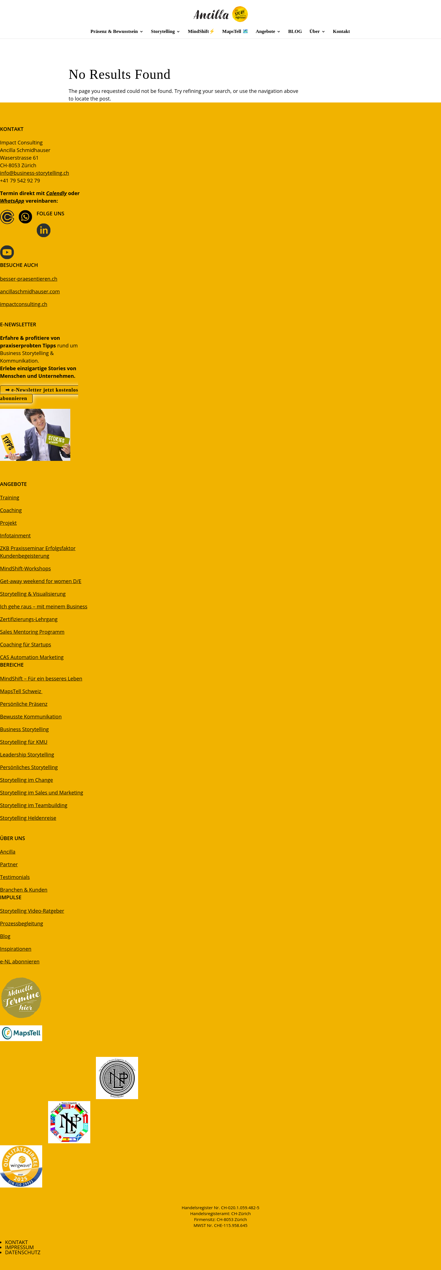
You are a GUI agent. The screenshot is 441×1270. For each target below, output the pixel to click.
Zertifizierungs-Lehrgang (28, 619)
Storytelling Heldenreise (28, 817)
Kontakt (341, 32)
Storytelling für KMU (24, 741)
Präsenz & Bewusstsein (114, 32)
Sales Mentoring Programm (32, 631)
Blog (5, 936)
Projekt (8, 522)
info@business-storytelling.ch (34, 172)
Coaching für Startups (25, 644)
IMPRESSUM (19, 1247)
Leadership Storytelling (27, 754)
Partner (9, 864)
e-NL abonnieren (20, 961)
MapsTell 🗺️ (235, 32)
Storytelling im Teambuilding (33, 805)
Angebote (265, 32)
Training (9, 497)
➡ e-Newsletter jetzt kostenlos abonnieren (39, 394)
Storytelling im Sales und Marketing (41, 792)
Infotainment (15, 535)
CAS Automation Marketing (32, 657)
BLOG (295, 32)
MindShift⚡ (201, 32)
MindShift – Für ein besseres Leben (41, 678)
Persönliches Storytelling (29, 767)
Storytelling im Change (26, 779)
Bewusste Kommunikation (31, 716)
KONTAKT (16, 1242)
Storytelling (163, 32)
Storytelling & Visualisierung (33, 593)
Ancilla (7, 851)
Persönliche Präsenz (24, 703)
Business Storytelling (24, 729)
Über (314, 32)
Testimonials (15, 877)
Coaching (11, 510)
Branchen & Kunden (24, 889)
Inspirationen (16, 948)
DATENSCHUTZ (22, 1252)
